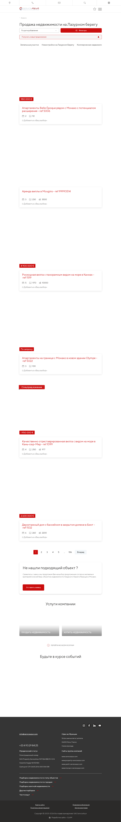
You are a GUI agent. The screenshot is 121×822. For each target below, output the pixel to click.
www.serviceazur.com (69, 756)
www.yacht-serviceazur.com (72, 764)
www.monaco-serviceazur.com (73, 768)
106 (70, 552)
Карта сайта (40, 805)
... (64, 552)
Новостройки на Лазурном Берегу (58, 45)
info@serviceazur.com (28, 734)
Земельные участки (29, 45)
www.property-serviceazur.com (73, 760)
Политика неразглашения (39, 808)
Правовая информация (81, 805)
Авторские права (81, 808)
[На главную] (29, 9)
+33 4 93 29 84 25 (28, 745)
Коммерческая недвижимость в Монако (96, 45)
